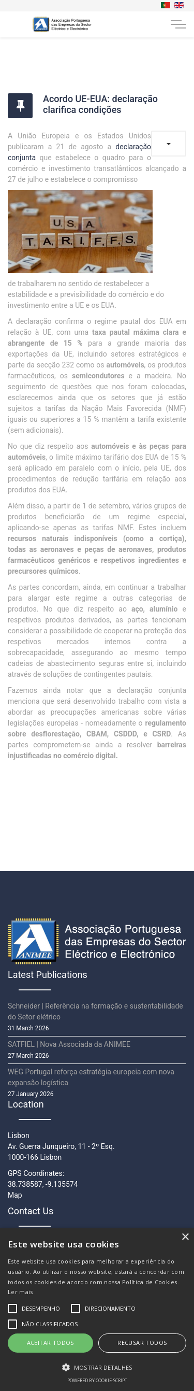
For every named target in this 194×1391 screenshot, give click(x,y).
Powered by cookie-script (97, 1380)
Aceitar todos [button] (50, 1342)
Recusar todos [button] (142, 1342)
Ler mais (20, 1292)
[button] (97, 1367)
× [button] (185, 1237)
